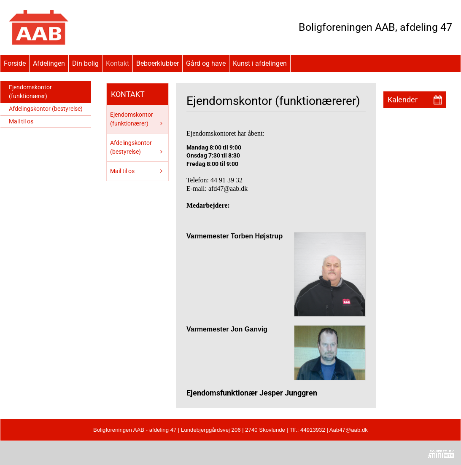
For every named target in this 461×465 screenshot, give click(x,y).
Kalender (403, 99)
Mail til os (21, 121)
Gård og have (206, 63)
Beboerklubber (157, 63)
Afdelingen (49, 63)
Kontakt (117, 63)
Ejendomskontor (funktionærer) (30, 91)
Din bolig (85, 63)
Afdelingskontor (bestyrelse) (46, 108)
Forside (14, 63)
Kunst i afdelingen (259, 63)
